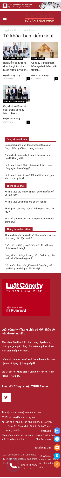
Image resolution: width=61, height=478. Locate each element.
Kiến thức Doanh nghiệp (14, 102)
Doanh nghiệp (38, 58)
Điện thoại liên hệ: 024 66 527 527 (22, 412)
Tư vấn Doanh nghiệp (13, 58)
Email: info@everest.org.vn (18, 417)
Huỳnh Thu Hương (39, 75)
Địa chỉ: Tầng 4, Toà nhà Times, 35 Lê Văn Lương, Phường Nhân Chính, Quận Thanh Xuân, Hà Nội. (27, 426)
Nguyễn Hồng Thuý (11, 75)
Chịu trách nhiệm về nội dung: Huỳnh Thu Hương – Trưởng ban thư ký (28, 437)
